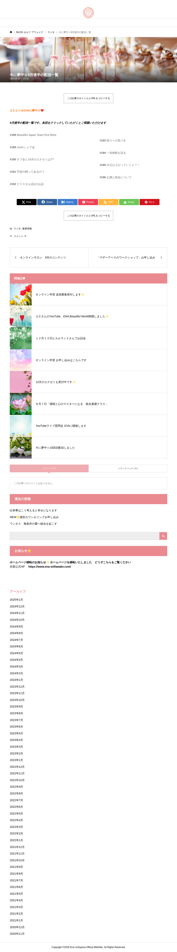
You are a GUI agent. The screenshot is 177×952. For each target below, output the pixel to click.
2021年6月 (16, 887)
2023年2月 (16, 753)
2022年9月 (16, 786)
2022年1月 (16, 840)
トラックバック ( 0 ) (128, 468)
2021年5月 (16, 893)
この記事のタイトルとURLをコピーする (88, 98)
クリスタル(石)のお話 (27, 184)
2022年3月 (16, 826)
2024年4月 (16, 659)
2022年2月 (16, 833)
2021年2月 (16, 913)
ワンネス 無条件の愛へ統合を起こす (33, 523)
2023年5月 (16, 733)
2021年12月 (17, 847)
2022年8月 (16, 793)
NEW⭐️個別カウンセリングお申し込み (35, 517)
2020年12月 (17, 927)
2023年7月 (16, 720)
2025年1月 (16, 599)
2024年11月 (17, 613)
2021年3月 (16, 907)
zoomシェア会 (22, 147)
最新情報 (27, 228)
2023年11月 (17, 693)
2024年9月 (16, 626)
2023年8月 (16, 713)
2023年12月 (17, 686)
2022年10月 (17, 780)
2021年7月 (16, 880)
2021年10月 (17, 860)
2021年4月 (16, 900)
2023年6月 (16, 726)
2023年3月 (16, 746)
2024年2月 (16, 673)
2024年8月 (16, 633)
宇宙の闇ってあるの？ (27, 171)
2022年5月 (16, 813)
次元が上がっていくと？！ (120, 165)
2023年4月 (16, 740)
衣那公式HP (17, 566)
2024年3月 (16, 666)
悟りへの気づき (113, 140)
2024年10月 (17, 619)
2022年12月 (17, 766)
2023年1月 (16, 760)
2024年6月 (16, 646)
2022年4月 (16, 820)
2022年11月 (17, 773)
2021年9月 (16, 866)
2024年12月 (17, 606)
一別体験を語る (113, 152)
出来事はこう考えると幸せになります (33, 510)
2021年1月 (16, 920)
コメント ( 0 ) (49, 468)
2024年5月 (16, 653)
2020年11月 (17, 933)
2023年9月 (16, 706)
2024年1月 (16, 679)
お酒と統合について (116, 177)
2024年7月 (16, 639)
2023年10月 (17, 700)
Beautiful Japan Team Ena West (33, 134)
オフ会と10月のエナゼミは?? (31, 159)
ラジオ (26, 79)
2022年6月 (16, 806)
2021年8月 (16, 873)
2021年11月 (17, 853)
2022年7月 (16, 800)
